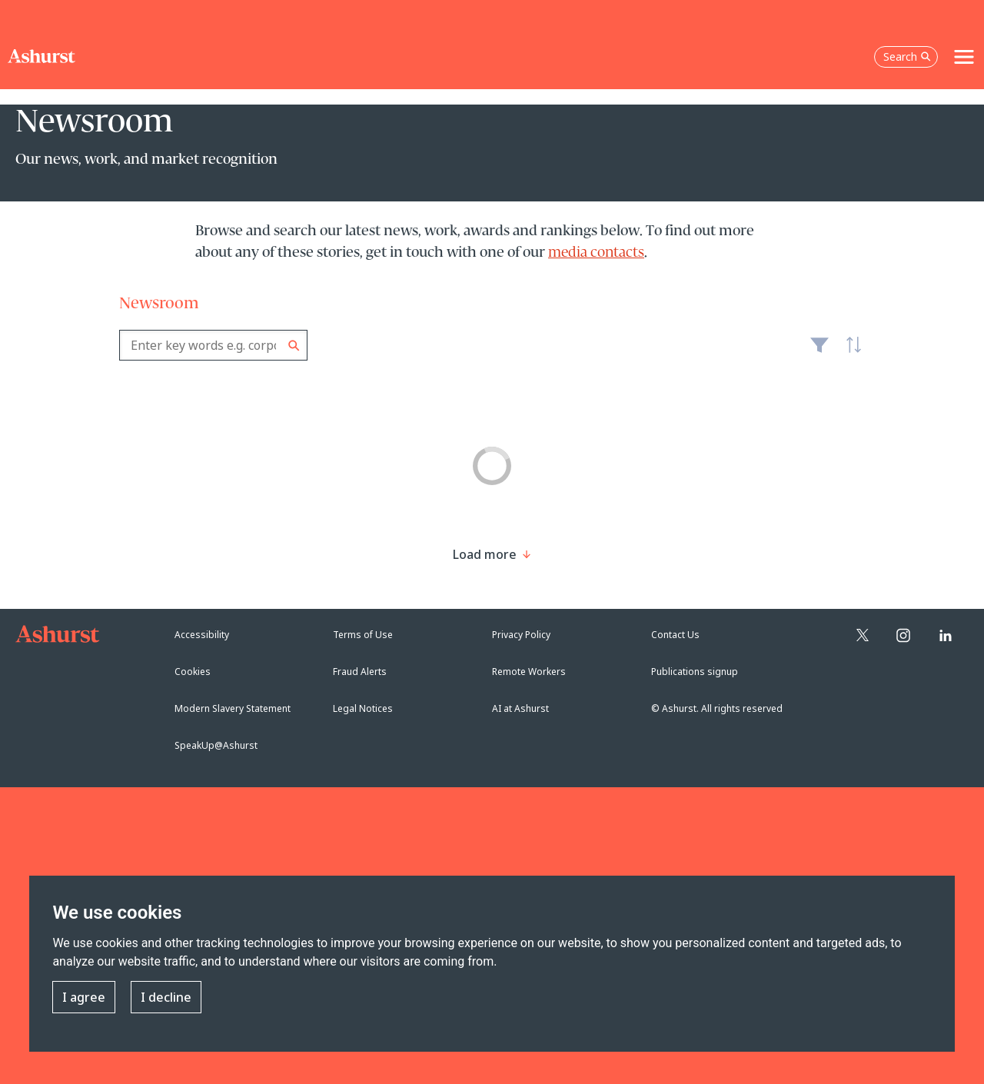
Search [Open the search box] (907, 56)
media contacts (596, 253)
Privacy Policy (521, 634)
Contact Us (675, 634)
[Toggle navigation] (964, 57)
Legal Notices (363, 708)
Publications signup (694, 671)
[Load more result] (485, 554)
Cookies (193, 671)
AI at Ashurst (520, 708)
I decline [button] (166, 997)
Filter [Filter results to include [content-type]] (819, 351)
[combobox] (213, 345)
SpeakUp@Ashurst (216, 745)
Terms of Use (363, 634)
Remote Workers (529, 671)
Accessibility (202, 634)
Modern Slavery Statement (233, 708)
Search (294, 345)
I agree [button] (83, 997)
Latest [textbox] (849, 353)
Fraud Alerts (360, 671)
